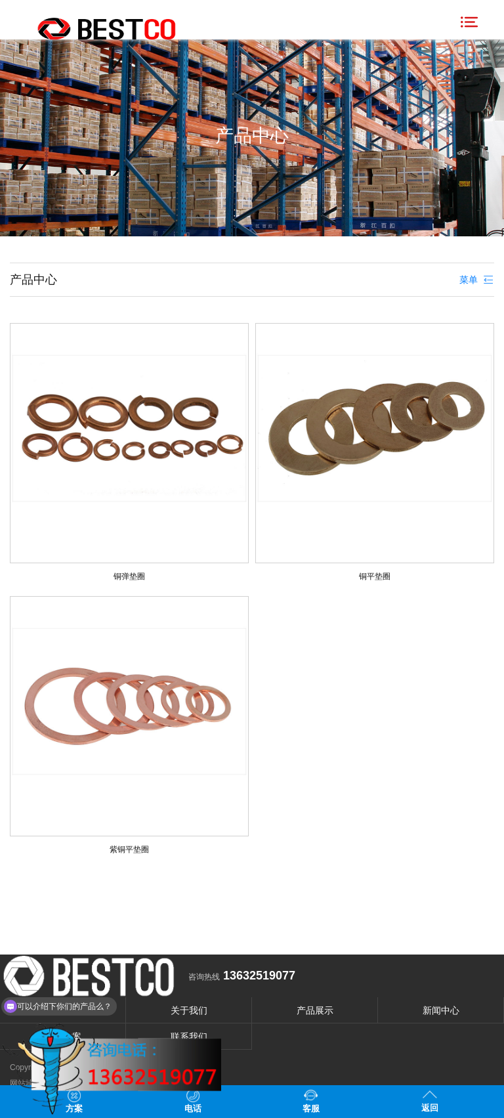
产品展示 (315, 1010)
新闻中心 (441, 1010)
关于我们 (189, 1010)
